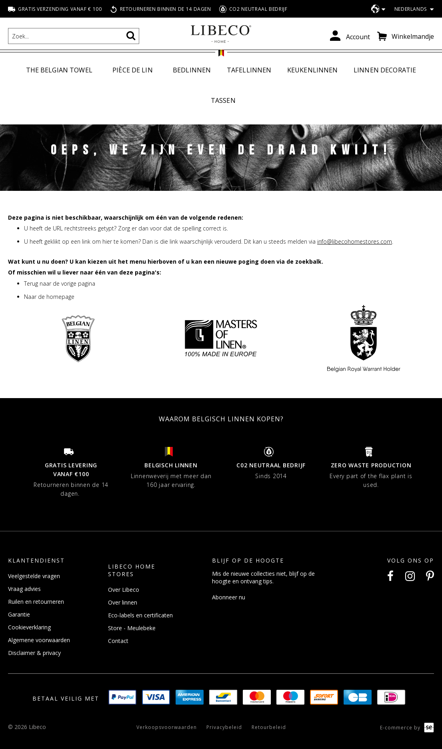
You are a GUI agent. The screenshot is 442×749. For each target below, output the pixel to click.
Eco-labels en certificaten (140, 615)
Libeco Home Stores (131, 570)
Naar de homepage (49, 296)
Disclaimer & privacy (34, 653)
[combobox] (73, 36)
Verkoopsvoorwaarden (166, 727)
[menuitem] (61, 71)
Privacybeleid (224, 727)
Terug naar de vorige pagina (59, 283)
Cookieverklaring (29, 627)
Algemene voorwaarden (39, 640)
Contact (118, 641)
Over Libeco (123, 590)
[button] (410, 9)
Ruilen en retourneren (36, 602)
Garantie (19, 615)
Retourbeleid (269, 727)
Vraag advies (24, 589)
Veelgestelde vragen (34, 576)
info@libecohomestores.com (354, 241)
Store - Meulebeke (132, 628)
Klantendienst (36, 561)
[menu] (221, 86)
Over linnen (122, 603)
